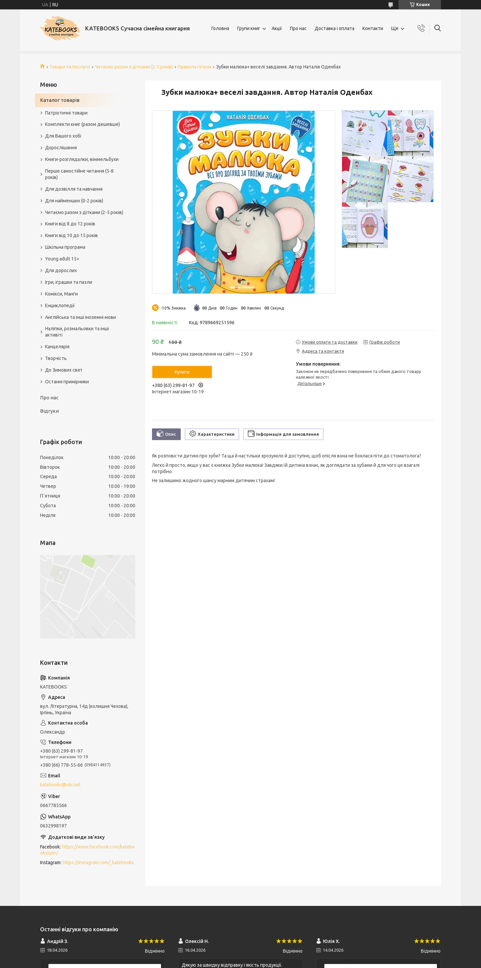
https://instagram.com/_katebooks (98, 862)
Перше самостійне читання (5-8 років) (79, 174)
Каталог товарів (59, 100)
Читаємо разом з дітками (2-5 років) (134, 66)
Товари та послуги (69, 66)
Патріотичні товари (66, 113)
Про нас (298, 28)
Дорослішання (61, 147)
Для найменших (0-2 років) (74, 200)
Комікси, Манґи (61, 294)
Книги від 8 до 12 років (70, 223)
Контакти (372, 28)
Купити (182, 372)
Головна (220, 28)
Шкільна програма (65, 247)
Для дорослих (61, 270)
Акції (277, 28)
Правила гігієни (194, 66)
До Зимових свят (64, 370)
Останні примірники (67, 381)
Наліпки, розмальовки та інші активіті (77, 332)
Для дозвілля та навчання (74, 189)
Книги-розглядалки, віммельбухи (82, 159)
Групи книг (248, 28)
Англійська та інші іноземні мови (80, 317)
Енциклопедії (60, 305)
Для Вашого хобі (63, 136)
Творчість (56, 358)
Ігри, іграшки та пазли (68, 282)
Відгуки (49, 411)
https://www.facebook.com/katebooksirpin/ (87, 850)
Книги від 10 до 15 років (71, 235)
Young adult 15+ (62, 258)
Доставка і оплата (334, 28)
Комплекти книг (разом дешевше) (82, 124)
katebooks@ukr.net (60, 784)
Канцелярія (57, 346)
